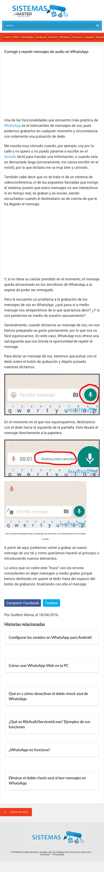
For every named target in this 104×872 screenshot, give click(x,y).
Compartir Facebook (22, 603)
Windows (65, 37)
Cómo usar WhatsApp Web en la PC (38, 665)
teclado (10, 157)
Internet (53, 37)
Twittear (51, 603)
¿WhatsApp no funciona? (29, 749)
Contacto (45, 854)
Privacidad (58, 854)
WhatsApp (27, 37)
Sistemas (40, 11)
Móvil (16, 37)
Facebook (41, 37)
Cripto (7, 37)
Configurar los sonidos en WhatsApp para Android (50, 637)
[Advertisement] (34, 85)
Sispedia (89, 37)
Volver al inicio (16, 812)
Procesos (77, 37)
